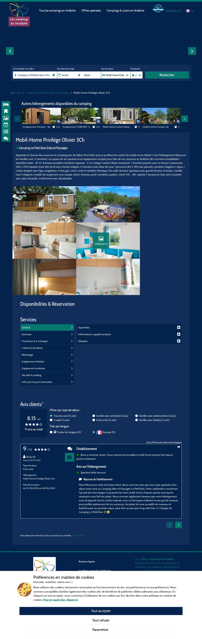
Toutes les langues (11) (69, 401)
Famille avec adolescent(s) (157, 384)
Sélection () (174, 11)
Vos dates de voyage (65, 68)
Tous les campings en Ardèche (57, 10)
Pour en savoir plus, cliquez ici (60, 599)
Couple (61, 389)
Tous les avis (65, 384)
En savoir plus (78, 504)
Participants (135, 68)
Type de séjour (107, 68)
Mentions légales (86, 530)
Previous (10, 51)
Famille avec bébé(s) (154, 389)
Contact (82, 548)
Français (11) (109, 401)
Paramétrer (100, 629)
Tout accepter (101, 611)
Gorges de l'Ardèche (146, 539)
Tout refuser (101, 620)
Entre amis (106, 389)
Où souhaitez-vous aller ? (24, 68)
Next (192, 51)
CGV (80, 557)
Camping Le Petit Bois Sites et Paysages (41, 148)
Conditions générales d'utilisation (94, 539)
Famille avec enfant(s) (112, 384)
